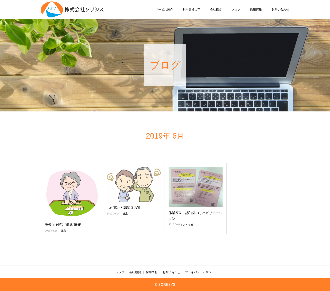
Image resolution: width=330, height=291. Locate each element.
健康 (63, 230)
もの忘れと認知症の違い (125, 207)
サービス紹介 (164, 9)
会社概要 (216, 9)
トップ (120, 272)
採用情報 (256, 9)
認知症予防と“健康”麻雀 (63, 224)
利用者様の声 (191, 9)
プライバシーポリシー (199, 272)
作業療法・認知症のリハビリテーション (195, 215)
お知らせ (188, 224)
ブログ (236, 9)
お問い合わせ (280, 9)
